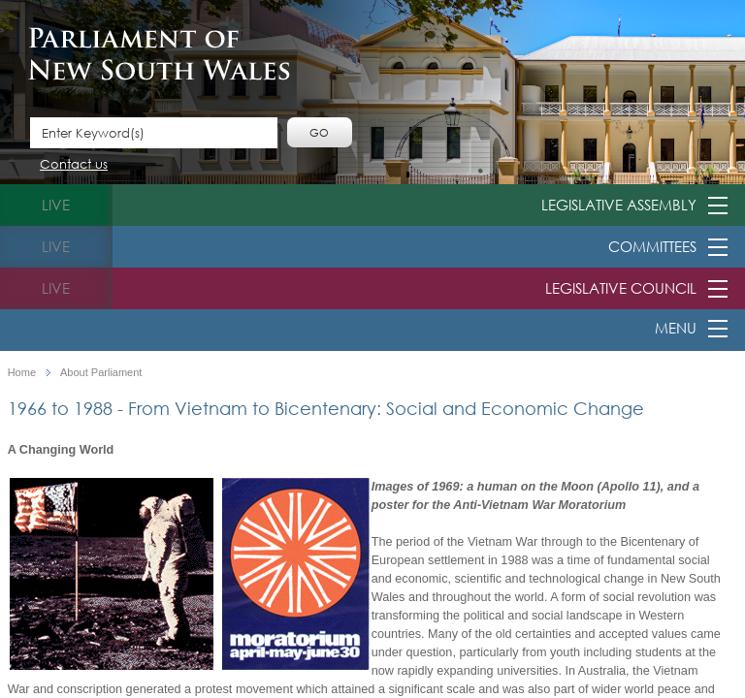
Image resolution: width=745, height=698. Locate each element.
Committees (652, 246)
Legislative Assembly (618, 204)
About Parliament (101, 372)
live (56, 204)
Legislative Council (620, 288)
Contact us (74, 165)
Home (22, 372)
